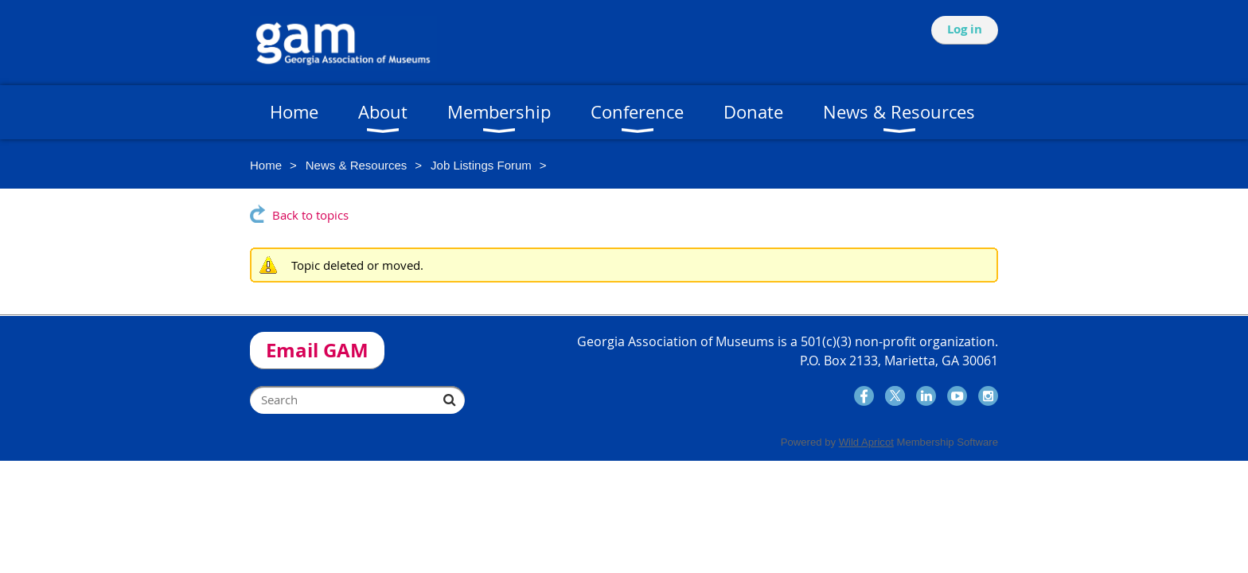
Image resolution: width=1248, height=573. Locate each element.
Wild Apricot (866, 442)
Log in (964, 29)
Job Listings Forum (481, 165)
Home (266, 165)
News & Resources (357, 165)
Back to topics (310, 215)
